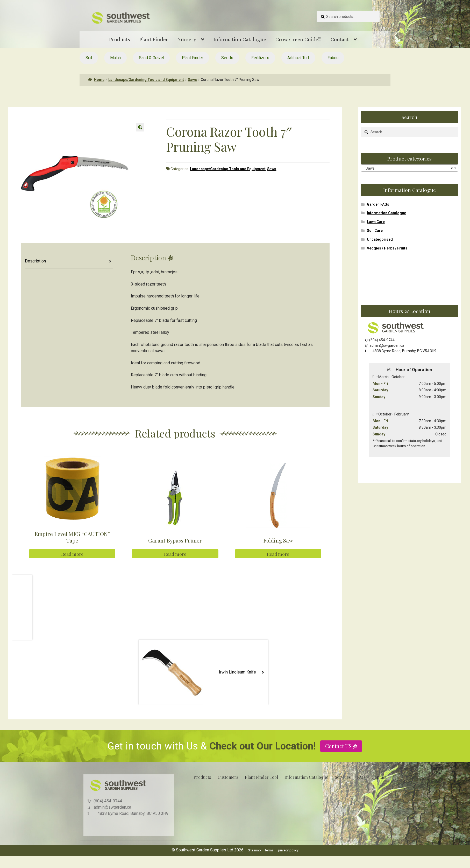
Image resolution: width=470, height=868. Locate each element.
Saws (192, 80)
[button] (140, 127)
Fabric (332, 57)
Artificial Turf (298, 57)
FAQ (361, 777)
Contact (340, 39)
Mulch (115, 57)
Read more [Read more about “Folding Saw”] (278, 554)
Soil (89, 57)
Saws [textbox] (408, 168)
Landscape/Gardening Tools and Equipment (146, 80)
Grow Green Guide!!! (298, 39)
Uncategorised (380, 239)
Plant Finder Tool (261, 777)
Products (119, 39)
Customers (228, 777)
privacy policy (288, 850)
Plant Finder (153, 39)
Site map (254, 850)
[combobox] (409, 168)
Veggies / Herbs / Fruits (387, 248)
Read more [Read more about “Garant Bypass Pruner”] (175, 554)
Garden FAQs (378, 204)
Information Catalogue (239, 39)
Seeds (227, 57)
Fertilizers (260, 57)
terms (269, 850)
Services (342, 777)
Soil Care (375, 230)
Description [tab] (35, 261)
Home (99, 80)
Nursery (186, 39)
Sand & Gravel (151, 57)
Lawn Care (376, 222)
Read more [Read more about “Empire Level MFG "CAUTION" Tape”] (72, 554)
